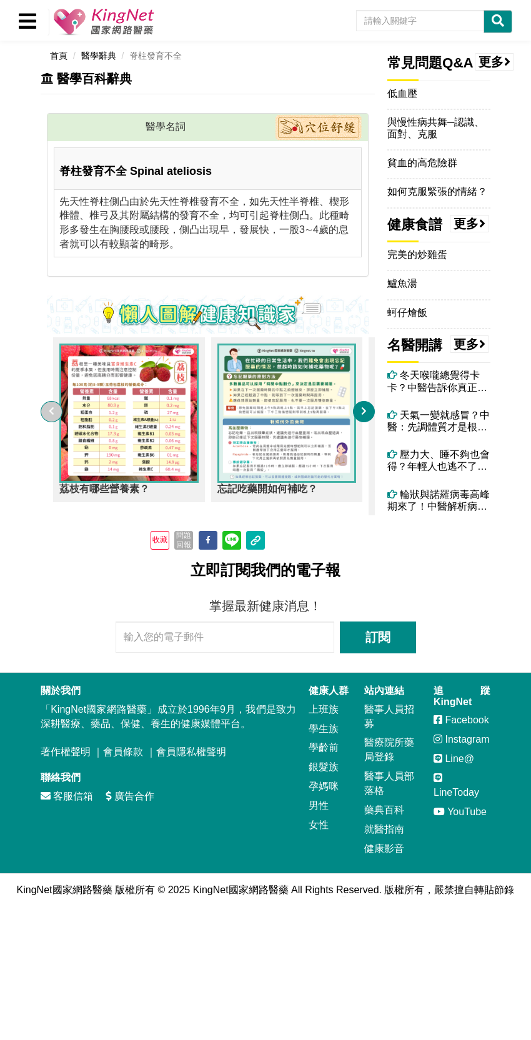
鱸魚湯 (402, 283)
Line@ (454, 758)
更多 (495, 62)
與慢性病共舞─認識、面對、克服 (435, 128)
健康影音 (384, 848)
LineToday (456, 785)
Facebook (461, 720)
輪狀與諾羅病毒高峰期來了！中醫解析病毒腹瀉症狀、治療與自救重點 (438, 500)
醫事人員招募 (389, 716)
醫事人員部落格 (389, 783)
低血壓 (402, 93)
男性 (319, 805)
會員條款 (123, 751)
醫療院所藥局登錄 (389, 749)
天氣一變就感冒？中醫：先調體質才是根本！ (438, 421)
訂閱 (377, 637)
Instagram (462, 739)
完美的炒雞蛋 (417, 254)
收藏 (159, 539)
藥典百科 (384, 810)
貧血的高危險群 (422, 162)
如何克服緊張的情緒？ (437, 191)
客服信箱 (67, 796)
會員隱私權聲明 (191, 751)
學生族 (324, 728)
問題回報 (183, 539)
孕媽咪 (324, 786)
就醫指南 (384, 829)
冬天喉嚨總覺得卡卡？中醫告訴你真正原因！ (437, 381)
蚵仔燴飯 (407, 312)
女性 (319, 825)
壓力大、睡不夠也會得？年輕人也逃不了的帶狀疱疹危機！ (438, 460)
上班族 (324, 709)
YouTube (460, 811)
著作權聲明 (66, 751)
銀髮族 (324, 766)
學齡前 (324, 747)
